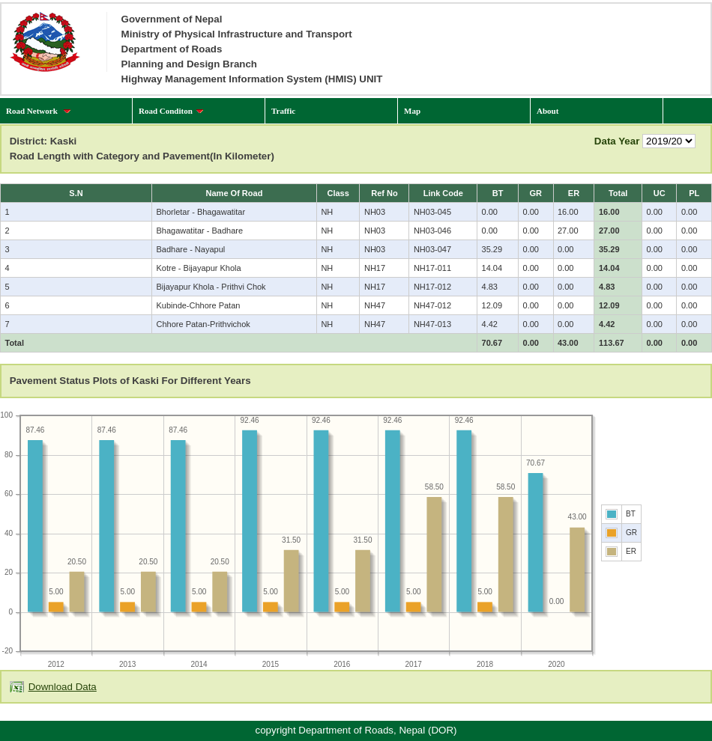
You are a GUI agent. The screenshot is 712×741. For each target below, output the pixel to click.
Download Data (62, 686)
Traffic (283, 110)
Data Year (617, 141)
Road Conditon (171, 110)
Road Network (38, 110)
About (547, 110)
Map (412, 110)
